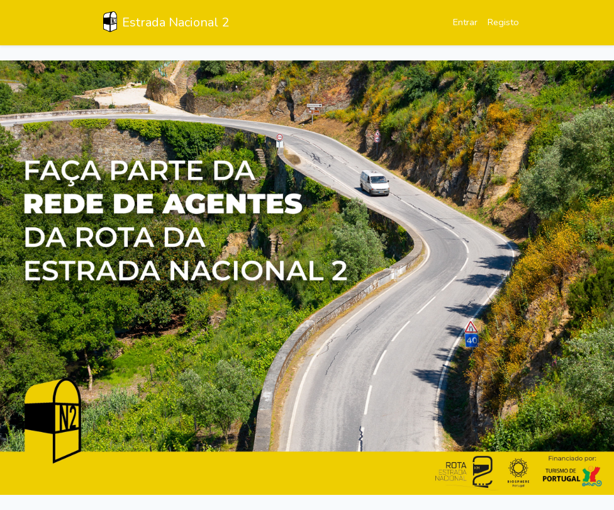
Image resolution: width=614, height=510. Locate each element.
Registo (503, 22)
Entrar (465, 22)
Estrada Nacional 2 (166, 21)
